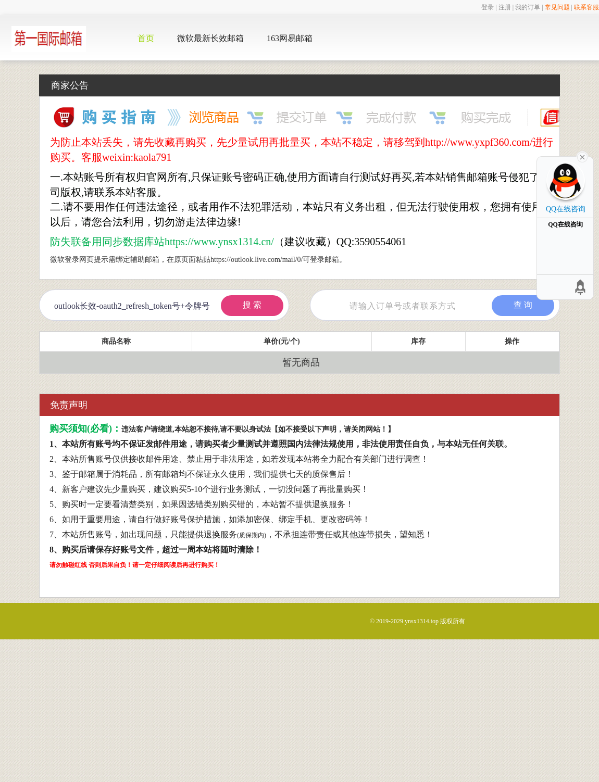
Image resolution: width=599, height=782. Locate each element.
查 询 (523, 304)
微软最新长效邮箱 (210, 38)
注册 (504, 7)
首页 (146, 38)
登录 (487, 7)
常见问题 (557, 7)
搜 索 (252, 304)
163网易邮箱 (290, 38)
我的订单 (527, 7)
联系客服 (586, 7)
